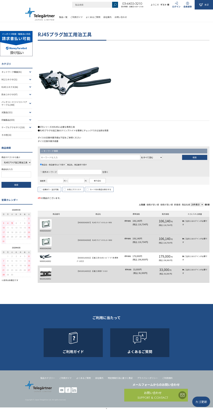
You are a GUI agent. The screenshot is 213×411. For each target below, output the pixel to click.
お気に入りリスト (74, 189)
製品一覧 (63, 17)
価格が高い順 (166, 204)
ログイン (196, 221)
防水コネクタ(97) (9, 94)
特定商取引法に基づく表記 (120, 377)
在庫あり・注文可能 (51, 189)
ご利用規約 (167, 377)
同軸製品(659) (8, 119)
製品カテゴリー (47, 377)
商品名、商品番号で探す (76, 164)
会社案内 (107, 17)
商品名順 (186, 204)
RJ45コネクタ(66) (9, 87)
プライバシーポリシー (147, 377)
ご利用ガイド (76, 17)
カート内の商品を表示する (100, 189)
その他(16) (6, 134)
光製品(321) (7, 112)
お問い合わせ (120, 17)
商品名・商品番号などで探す (52, 164)
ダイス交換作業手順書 (48, 141)
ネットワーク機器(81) (11, 71)
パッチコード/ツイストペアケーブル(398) (14, 103)
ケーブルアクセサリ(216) (13, 127)
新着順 (177, 204)
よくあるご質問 (93, 17)
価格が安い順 (153, 204)
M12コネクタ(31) (9, 79)
